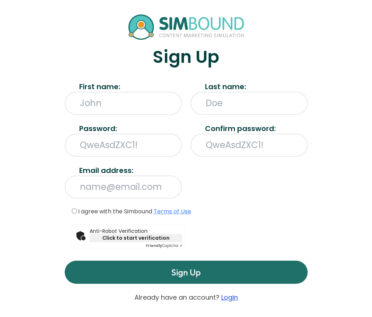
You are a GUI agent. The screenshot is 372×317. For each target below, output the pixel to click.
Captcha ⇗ (164, 245)
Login (229, 297)
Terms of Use (172, 211)
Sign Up (186, 272)
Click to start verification (136, 238)
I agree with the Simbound (131, 211)
